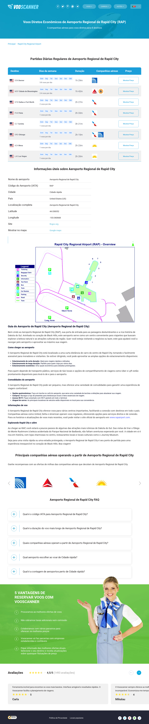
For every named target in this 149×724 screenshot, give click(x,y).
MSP (26, 92)
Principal (11, 44)
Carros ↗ (105, 6)
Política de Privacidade (58, 716)
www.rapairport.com (120, 420)
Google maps (55, 233)
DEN (19, 81)
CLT (19, 126)
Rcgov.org (54, 227)
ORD (20, 137)
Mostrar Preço (128, 81)
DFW (24, 103)
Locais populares (76, 716)
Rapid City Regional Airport (29, 44)
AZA (19, 148)
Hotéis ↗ (120, 6)
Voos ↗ (89, 6)
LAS (21, 159)
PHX (19, 114)
